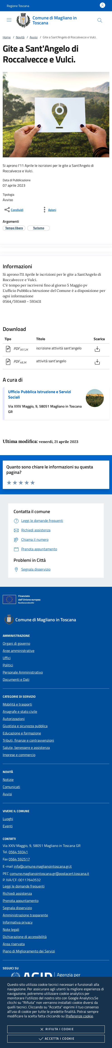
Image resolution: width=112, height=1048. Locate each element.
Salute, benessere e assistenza (26, 747)
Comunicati (11, 786)
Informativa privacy (18, 922)
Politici (8, 665)
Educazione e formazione (22, 733)
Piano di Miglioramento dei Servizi (29, 951)
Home (7, 37)
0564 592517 (19, 859)
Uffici (7, 657)
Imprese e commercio (19, 754)
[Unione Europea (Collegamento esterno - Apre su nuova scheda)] (56, 600)
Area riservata (14, 944)
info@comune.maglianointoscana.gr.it (43, 866)
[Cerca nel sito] (99, 20)
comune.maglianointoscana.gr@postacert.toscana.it (49, 873)
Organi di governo (16, 643)
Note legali (11, 929)
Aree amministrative (18, 650)
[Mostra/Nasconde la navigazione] (9, 20)
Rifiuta (56, 1029)
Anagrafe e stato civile (20, 711)
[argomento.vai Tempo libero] (14, 228)
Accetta (56, 1038)
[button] (18, 6)
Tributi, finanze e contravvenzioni (28, 740)
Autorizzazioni (14, 718)
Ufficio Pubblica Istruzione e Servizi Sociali (39, 394)
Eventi (8, 826)
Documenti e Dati (16, 679)
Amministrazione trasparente (25, 915)
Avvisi (34, 37)
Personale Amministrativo (23, 672)
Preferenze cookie (79, 1016)
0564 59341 (18, 852)
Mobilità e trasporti (17, 704)
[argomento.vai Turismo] (38, 228)
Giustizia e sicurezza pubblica (25, 726)
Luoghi (8, 818)
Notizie (8, 779)
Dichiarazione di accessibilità (25, 936)
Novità (20, 37)
